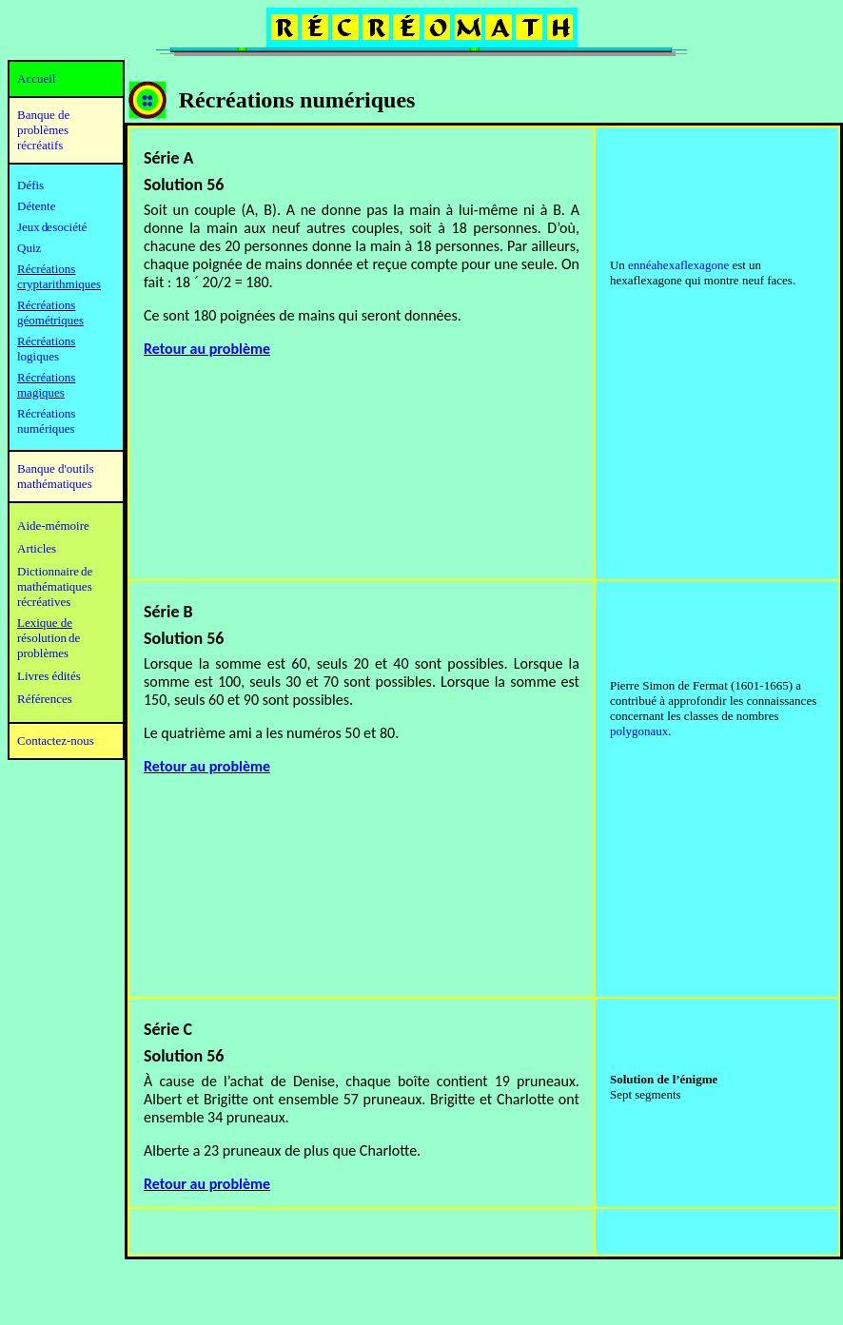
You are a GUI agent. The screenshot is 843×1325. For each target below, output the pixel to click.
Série (164, 611)
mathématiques (54, 586)
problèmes (43, 653)
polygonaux (639, 731)
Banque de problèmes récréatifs (43, 129)
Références (44, 699)
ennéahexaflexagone (678, 265)
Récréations (46, 341)
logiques (38, 356)
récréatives (43, 601)
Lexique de (44, 622)
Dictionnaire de (54, 571)
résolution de (48, 638)
